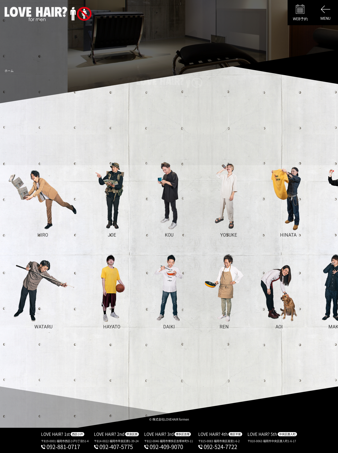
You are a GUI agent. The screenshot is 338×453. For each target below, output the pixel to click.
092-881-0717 (63, 446)
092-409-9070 (166, 446)
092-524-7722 (220, 446)
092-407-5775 (116, 446)
